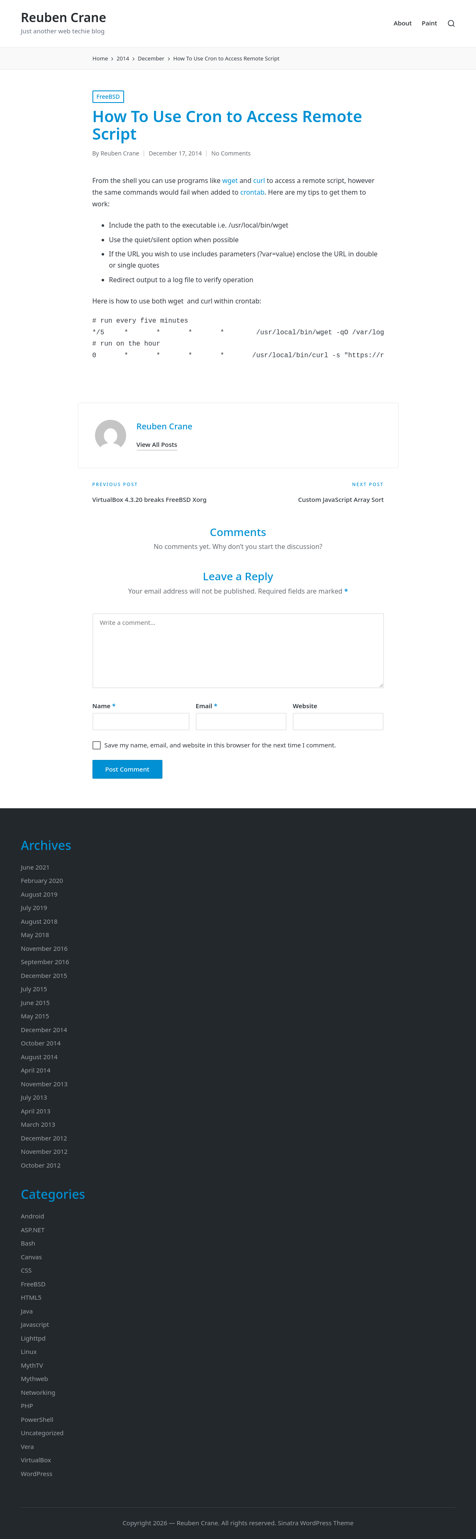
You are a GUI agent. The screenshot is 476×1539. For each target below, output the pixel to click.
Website (305, 706)
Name (104, 706)
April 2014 (35, 1070)
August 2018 (39, 921)
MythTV (32, 1365)
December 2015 (44, 975)
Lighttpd (33, 1338)
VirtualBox (36, 1460)
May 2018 (35, 934)
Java (27, 1311)
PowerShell (37, 1419)
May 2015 (35, 1016)
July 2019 (34, 907)
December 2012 (44, 1138)
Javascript (35, 1324)
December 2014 (44, 1029)
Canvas (31, 1257)
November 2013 (44, 1084)
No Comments (231, 153)
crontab (252, 192)
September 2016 (45, 961)
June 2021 (35, 867)
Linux (29, 1351)
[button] (157, 444)
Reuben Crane (63, 17)
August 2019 (39, 894)
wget (230, 180)
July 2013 (34, 1097)
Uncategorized (42, 1433)
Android (32, 1216)
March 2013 (38, 1124)
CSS (26, 1270)
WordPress (36, 1473)
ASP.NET (33, 1230)
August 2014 (39, 1057)
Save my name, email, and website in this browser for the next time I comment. (220, 745)
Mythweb (34, 1378)
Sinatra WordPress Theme (316, 1523)
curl (259, 180)
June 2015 (35, 1002)
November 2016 (44, 948)
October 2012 (41, 1165)
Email (206, 706)
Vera (27, 1446)
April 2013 (35, 1111)
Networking (38, 1392)
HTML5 (31, 1297)
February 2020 (42, 880)
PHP (27, 1405)
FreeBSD (108, 96)
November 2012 (44, 1151)
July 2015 (34, 989)
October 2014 (41, 1043)
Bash (28, 1243)
